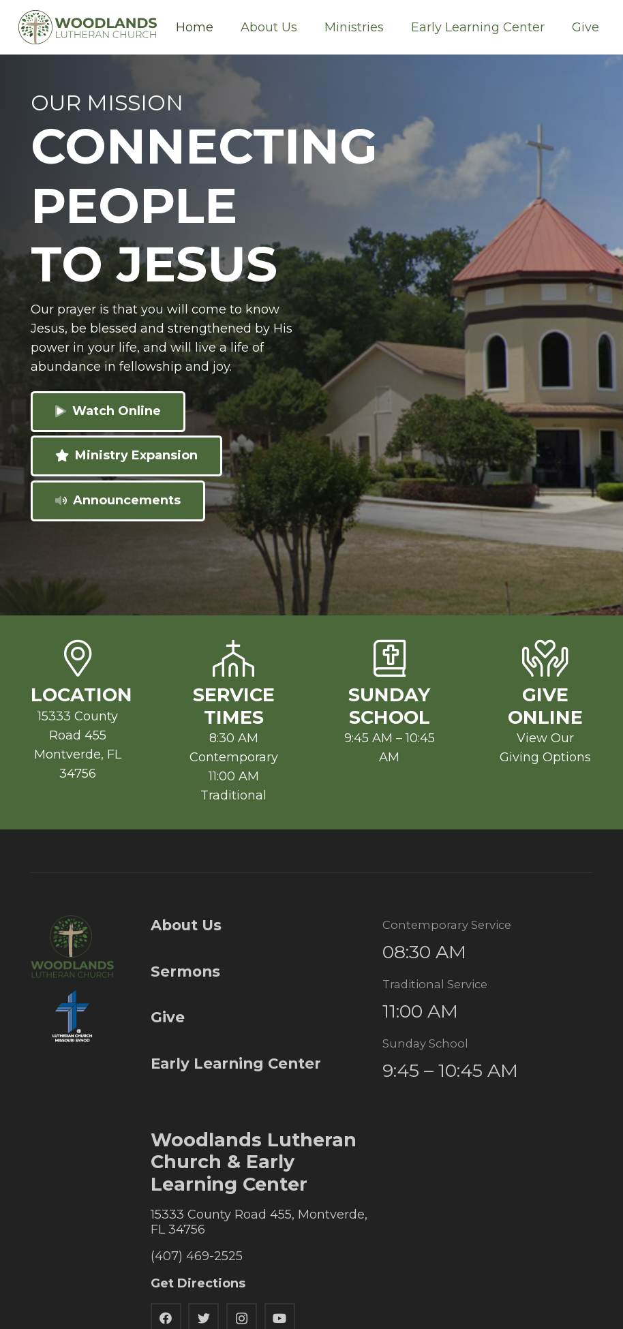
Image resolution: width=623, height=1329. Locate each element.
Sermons (185, 971)
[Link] (87, 27)
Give (168, 1017)
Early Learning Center (236, 1063)
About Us (186, 925)
